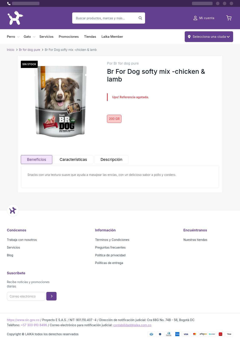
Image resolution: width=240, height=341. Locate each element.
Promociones (69, 37)
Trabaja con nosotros (22, 239)
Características (73, 159)
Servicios (46, 37)
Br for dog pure (29, 49)
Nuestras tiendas (195, 239)
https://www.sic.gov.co (23, 320)
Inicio (10, 49)
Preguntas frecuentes (110, 247)
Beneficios (36, 159)
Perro (11, 37)
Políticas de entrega (109, 263)
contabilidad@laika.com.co (132, 325)
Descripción (111, 159)
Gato (27, 37)
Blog (10, 255)
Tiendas (90, 37)
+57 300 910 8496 (34, 325)
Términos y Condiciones (112, 239)
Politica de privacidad (110, 255)
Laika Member (112, 37)
